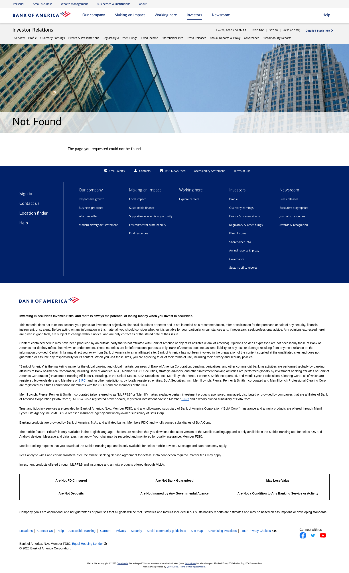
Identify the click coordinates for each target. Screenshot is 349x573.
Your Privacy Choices (256, 531)
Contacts (144, 171)
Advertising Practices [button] (222, 531)
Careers (105, 531)
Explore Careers (189, 199)
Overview (18, 38)
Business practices (91, 208)
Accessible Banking (82, 531)
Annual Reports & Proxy (225, 38)
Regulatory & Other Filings (120, 38)
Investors (194, 14)
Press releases (289, 199)
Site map (197, 531)
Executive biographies (294, 208)
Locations (26, 531)
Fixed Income (149, 38)
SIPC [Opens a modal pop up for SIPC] (82, 380)
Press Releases (196, 38)
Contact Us (45, 531)
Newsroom (221, 14)
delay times (190, 563)
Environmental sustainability (147, 225)
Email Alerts (114, 171)
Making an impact (130, 14)
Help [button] (326, 14)
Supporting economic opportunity (150, 216)
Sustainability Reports (277, 38)
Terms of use (241, 171)
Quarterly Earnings (52, 38)
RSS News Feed (175, 171)
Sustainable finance (141, 208)
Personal (18, 4)
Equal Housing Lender (87, 543)
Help (23, 222)
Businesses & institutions (113, 4)
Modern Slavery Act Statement (98, 225)
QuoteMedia (122, 563)
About (143, 4)
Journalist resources (292, 216)
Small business (42, 4)
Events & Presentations (83, 38)
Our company (93, 14)
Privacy (121, 531)
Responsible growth (91, 199)
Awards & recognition (294, 225)
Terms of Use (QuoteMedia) (192, 566)
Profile (32, 38)
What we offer (88, 216)
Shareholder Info (172, 38)
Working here (166, 14)
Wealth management (74, 4)
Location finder (33, 213)
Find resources (138, 233)
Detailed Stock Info (318, 30)
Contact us (29, 203)
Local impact (137, 199)
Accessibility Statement (209, 171)
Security (136, 531)
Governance (251, 38)
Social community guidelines (166, 531)
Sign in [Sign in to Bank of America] (25, 193)
